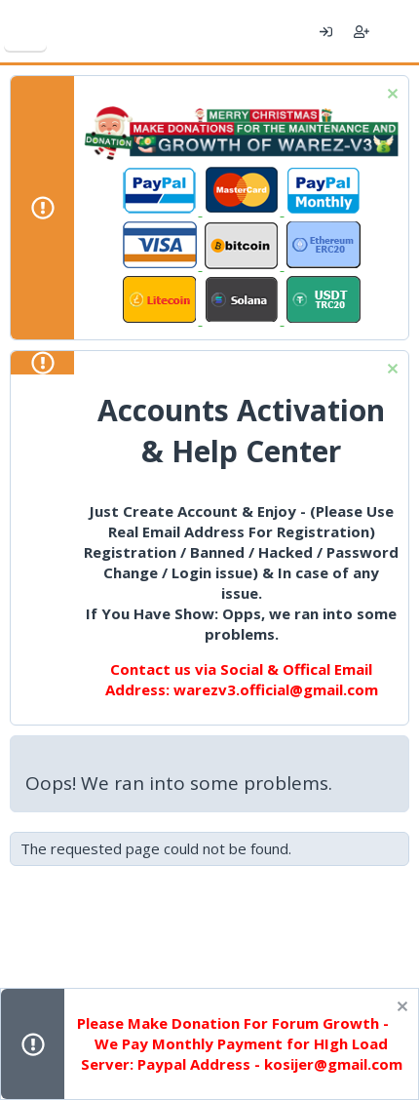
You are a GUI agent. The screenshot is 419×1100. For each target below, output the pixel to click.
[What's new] (397, 31)
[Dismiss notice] (390, 96)
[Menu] (25, 31)
